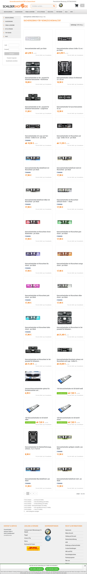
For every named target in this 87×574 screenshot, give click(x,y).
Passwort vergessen (12, 58)
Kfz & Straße (41, 11)
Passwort (5, 49)
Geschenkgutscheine (70, 554)
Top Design (59, 11)
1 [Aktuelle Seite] (27, 493)
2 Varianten (28, 140)
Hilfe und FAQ (68, 551)
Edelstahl (50, 11)
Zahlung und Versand (70, 536)
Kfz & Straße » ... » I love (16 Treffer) (33, 509)
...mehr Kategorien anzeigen (31, 511)
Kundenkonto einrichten (12, 61)
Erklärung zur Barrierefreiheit (72, 545)
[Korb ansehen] (79, 5)
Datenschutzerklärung (71, 539)
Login (5, 45)
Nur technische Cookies (52, 569)
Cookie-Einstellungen (70, 548)
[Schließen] (85, 566)
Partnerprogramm (69, 557)
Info (71, 11)
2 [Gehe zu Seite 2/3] (30, 493)
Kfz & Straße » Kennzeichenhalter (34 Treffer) (35, 505)
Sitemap (67, 563)
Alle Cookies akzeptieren (36, 569)
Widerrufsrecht (69, 533)
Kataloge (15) (41, 16)
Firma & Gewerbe (30, 11)
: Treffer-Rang (77, 25)
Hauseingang (19, 11)
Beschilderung (8, 11)
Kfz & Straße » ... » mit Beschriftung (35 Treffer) (36, 503)
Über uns (67, 560)
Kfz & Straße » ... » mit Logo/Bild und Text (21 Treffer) (37, 507)
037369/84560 (71, 1)
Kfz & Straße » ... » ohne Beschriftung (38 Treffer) (36, 501)
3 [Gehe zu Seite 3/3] (33, 493)
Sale (66, 11)
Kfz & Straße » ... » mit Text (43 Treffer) (34, 500)
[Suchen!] (54, 6)
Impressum (68, 530)
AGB (66, 542)
